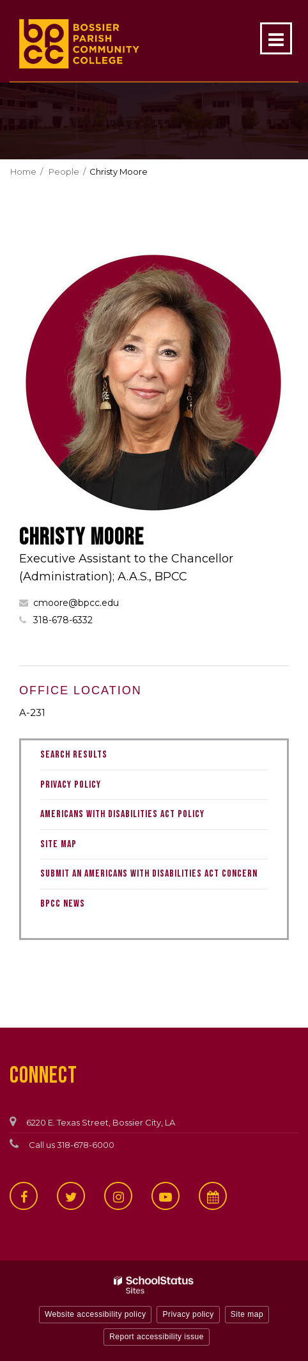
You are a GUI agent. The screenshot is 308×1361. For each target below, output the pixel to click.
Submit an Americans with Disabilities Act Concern (149, 874)
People (64, 171)
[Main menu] (276, 38)
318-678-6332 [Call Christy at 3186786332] (63, 620)
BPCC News (62, 904)
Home (23, 171)
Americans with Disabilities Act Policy (122, 814)
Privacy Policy (70, 785)
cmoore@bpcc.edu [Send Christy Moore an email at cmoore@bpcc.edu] (76, 603)
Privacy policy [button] (187, 1314)
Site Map (58, 844)
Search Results (73, 755)
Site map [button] (247, 1314)
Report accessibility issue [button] (156, 1336)
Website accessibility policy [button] (95, 1314)
